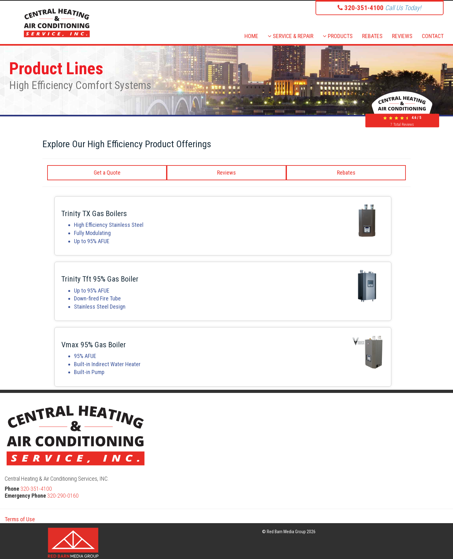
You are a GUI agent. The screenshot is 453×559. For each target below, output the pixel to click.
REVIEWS (402, 36)
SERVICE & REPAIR (290, 36)
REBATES (372, 36)
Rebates (346, 172)
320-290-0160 (63, 495)
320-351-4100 (36, 488)
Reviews (226, 172)
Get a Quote (107, 172)
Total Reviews (402, 124)
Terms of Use (20, 519)
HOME (251, 36)
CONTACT (433, 36)
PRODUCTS (338, 36)
